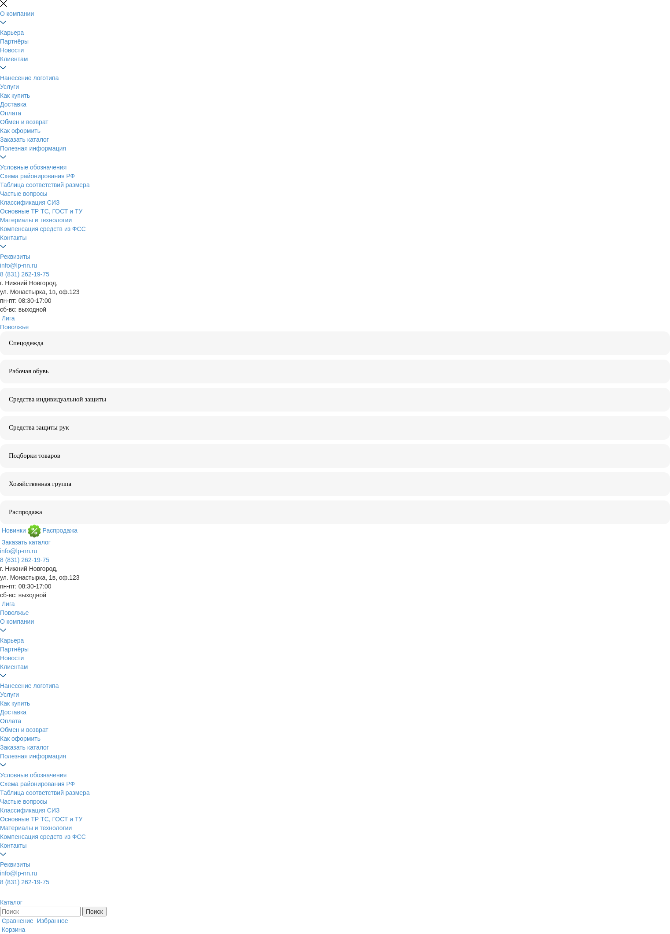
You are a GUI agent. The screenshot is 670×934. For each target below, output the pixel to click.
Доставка (13, 104)
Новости (12, 50)
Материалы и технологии (36, 220)
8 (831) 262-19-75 (24, 274)
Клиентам (14, 59)
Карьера (12, 32)
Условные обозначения (33, 167)
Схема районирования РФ (37, 176)
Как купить (15, 95)
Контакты (13, 237)
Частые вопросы (24, 193)
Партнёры (14, 41)
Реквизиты (15, 256)
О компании (17, 13)
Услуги (9, 86)
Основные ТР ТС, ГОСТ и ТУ (41, 211)
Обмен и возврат (24, 121)
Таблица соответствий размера (45, 184)
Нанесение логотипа (29, 77)
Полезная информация (33, 148)
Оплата (10, 113)
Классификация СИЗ (29, 202)
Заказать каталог (24, 139)
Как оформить (20, 130)
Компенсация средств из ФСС (43, 228)
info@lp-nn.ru (18, 265)
